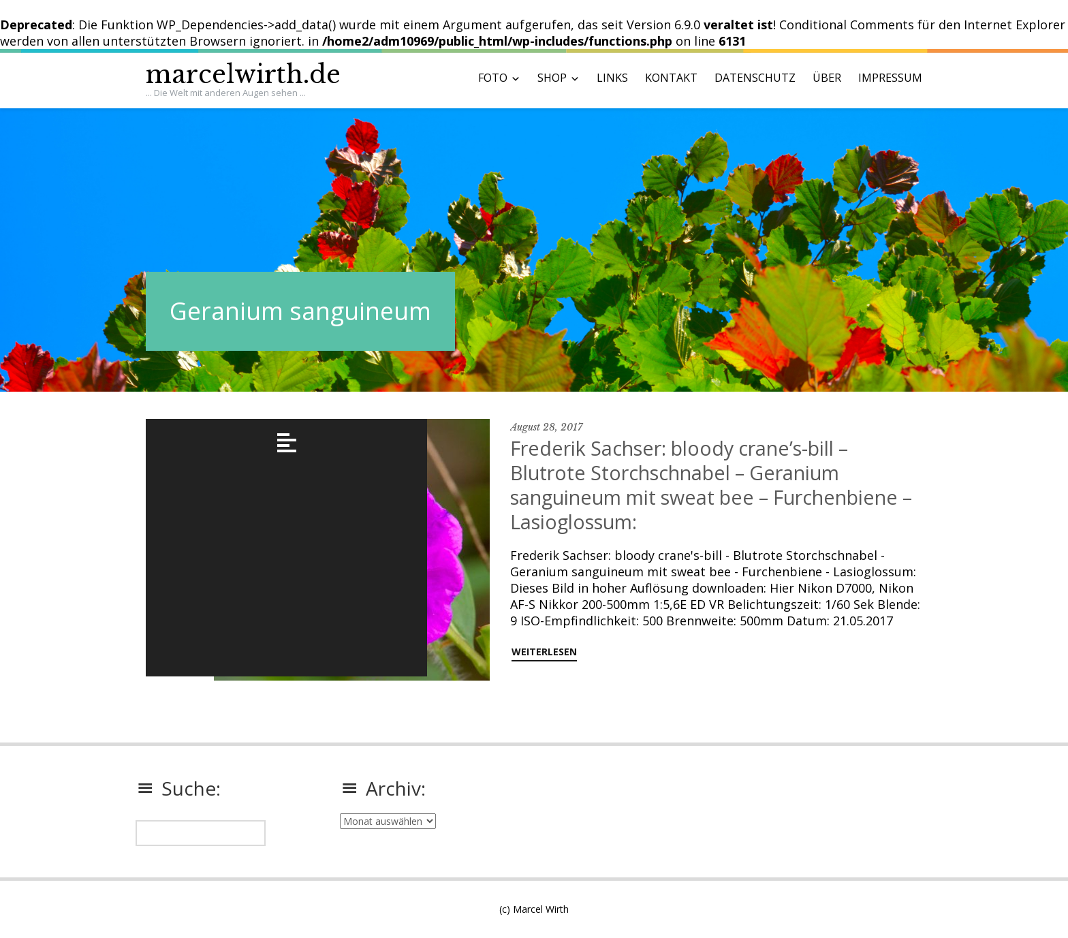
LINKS (612, 77)
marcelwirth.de (243, 74)
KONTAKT (671, 77)
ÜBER (827, 77)
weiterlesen (544, 651)
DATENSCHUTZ (755, 77)
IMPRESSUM (890, 77)
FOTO (492, 77)
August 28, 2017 (546, 427)
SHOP (552, 77)
